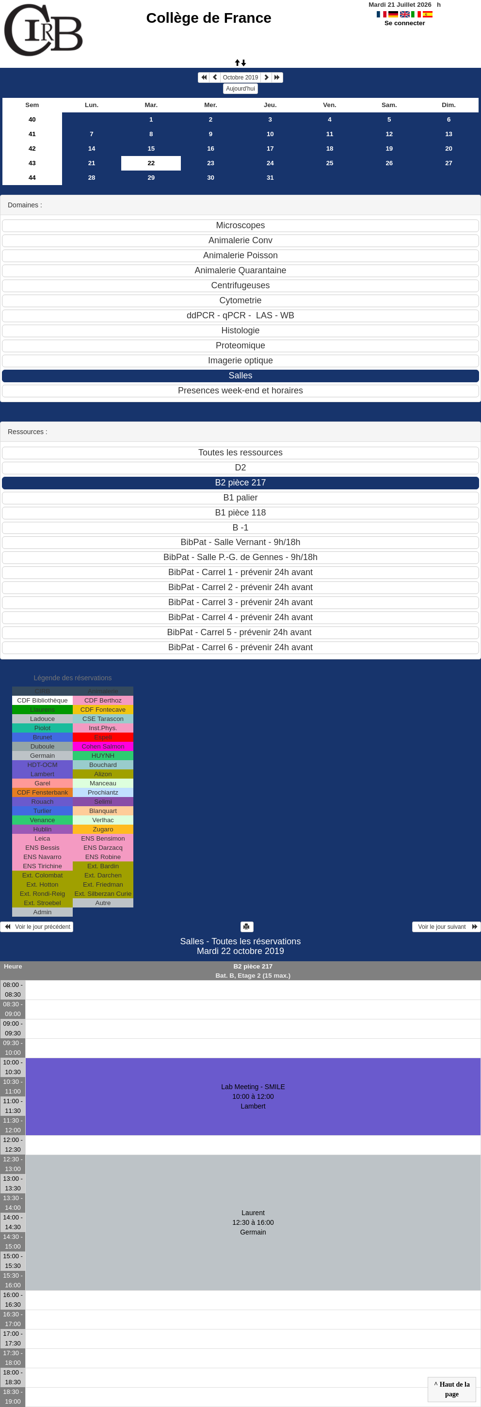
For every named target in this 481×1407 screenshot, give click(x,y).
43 (32, 163)
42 (32, 148)
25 (330, 163)
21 (92, 163)
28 (92, 177)
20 (448, 148)
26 (389, 163)
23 (210, 163)
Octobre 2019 (240, 77)
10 (270, 134)
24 (270, 163)
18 (330, 148)
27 (448, 163)
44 (32, 177)
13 (448, 134)
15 (151, 148)
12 (389, 134)
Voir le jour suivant (446, 926)
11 (330, 134)
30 (210, 177)
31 (270, 177)
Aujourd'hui (240, 88)
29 (151, 177)
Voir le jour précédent (36, 926)
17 (270, 148)
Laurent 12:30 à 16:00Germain (253, 1222)
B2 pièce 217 (253, 966)
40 (32, 119)
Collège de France (209, 18)
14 (92, 148)
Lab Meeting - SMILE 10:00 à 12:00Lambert (253, 1096)
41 (32, 134)
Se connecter (405, 23)
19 (389, 148)
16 (210, 148)
